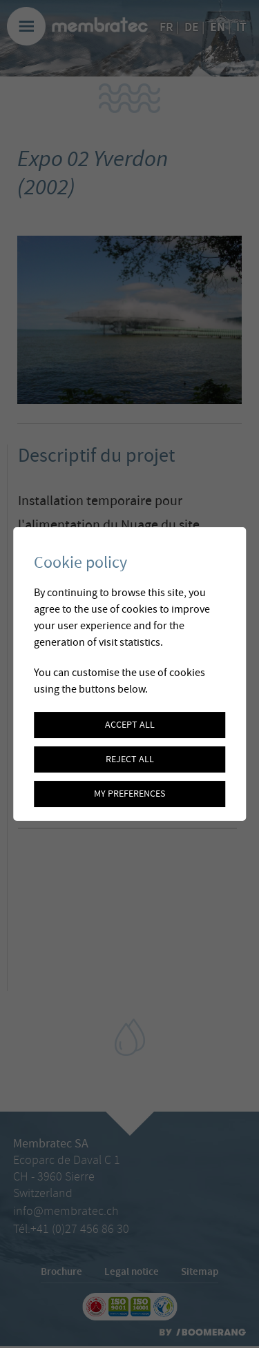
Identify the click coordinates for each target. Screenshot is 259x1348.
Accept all (130, 725)
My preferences (129, 794)
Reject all (130, 759)
